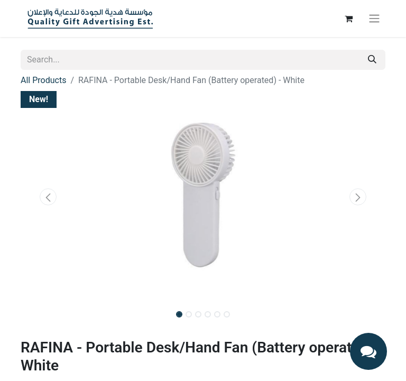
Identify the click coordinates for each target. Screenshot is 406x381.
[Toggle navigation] (374, 18)
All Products (43, 80)
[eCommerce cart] (348, 18)
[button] (48, 197)
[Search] (372, 60)
